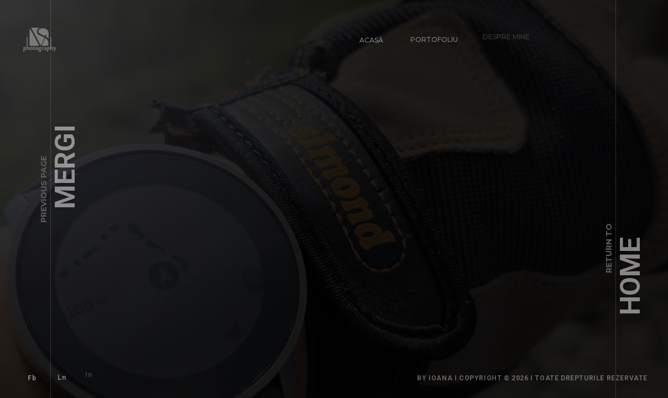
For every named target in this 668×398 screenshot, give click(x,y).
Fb (27, 374)
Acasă (367, 35)
